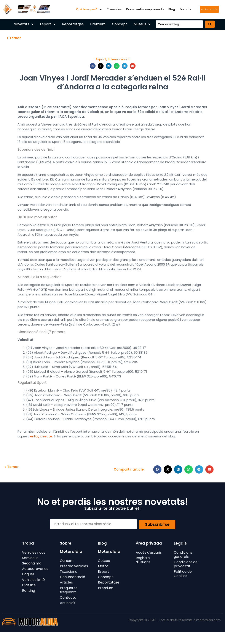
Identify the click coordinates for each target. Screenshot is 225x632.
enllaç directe (41, 436)
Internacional (118, 59)
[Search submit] (210, 24)
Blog (171, 9)
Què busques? (89, 9)
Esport (101, 59)
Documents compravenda (145, 9)
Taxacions (114, 9)
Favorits (185, 9)
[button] (93, 66)
